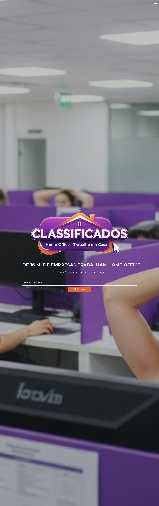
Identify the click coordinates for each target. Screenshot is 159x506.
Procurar (79, 289)
